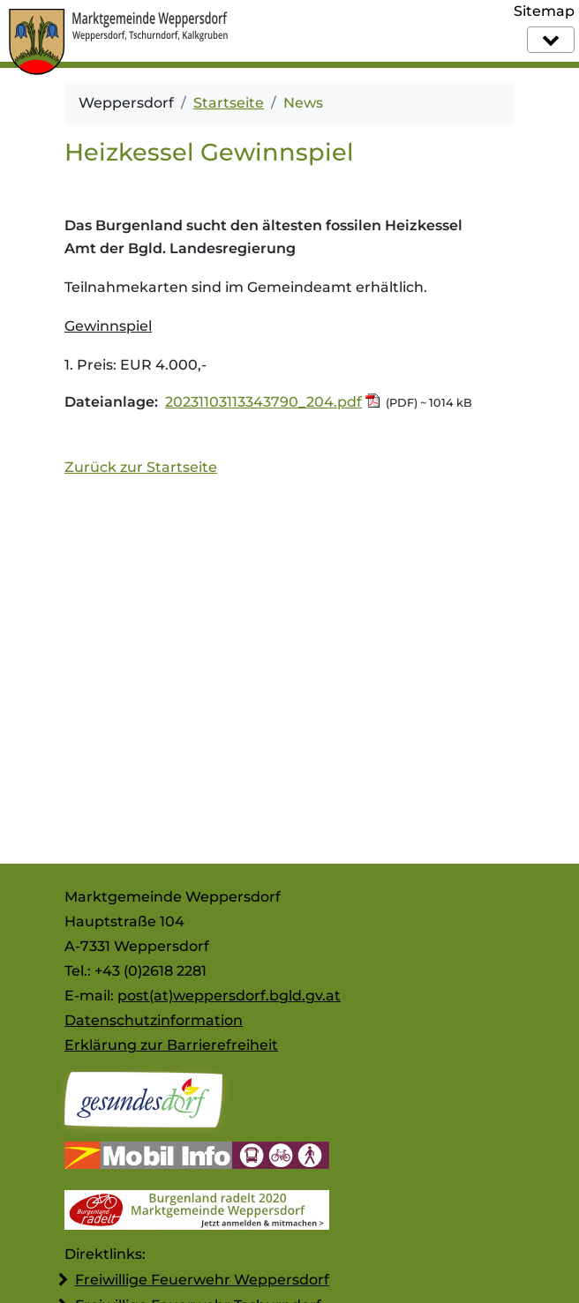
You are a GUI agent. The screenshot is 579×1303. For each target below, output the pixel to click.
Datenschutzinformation (153, 1020)
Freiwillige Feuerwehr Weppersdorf (202, 1279)
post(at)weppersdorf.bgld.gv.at (229, 995)
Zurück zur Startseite (140, 467)
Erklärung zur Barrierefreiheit (171, 1045)
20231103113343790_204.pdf (263, 401)
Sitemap (544, 11)
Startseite (228, 102)
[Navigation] (551, 39)
